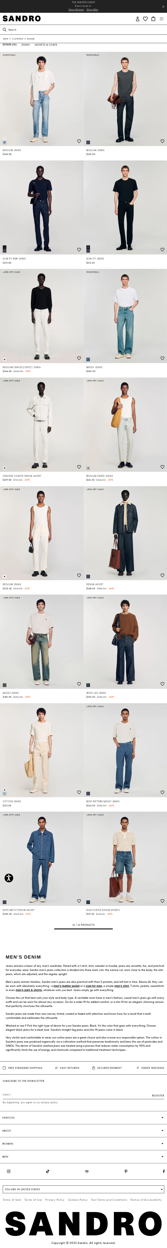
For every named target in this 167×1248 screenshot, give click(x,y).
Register (158, 1095)
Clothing (18, 39)
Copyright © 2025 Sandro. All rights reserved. (83, 1243)
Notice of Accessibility (146, 1199)
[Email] (83, 1094)
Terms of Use (33, 1199)
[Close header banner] (163, 6)
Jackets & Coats (45, 44)
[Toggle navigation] (161, 18)
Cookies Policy (78, 1199)
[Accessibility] (9, 878)
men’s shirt (121, 986)
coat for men (94, 986)
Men (6, 39)
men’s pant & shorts (29, 990)
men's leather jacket (67, 986)
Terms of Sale (12, 1199)
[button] (137, 18)
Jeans (25, 44)
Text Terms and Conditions (109, 1199)
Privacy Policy (55, 1199)
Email (7, 1094)
